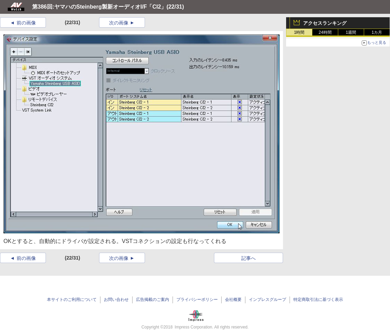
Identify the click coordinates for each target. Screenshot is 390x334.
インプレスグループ (267, 299)
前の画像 (26, 23)
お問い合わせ (116, 299)
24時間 (325, 32)
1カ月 (377, 32)
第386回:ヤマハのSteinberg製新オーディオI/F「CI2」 (99, 7)
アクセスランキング (325, 23)
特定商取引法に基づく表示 (318, 299)
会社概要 (233, 299)
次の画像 (118, 23)
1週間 (351, 32)
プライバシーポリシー (197, 299)
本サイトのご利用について (72, 299)
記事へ (248, 258)
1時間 (299, 32)
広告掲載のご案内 (152, 299)
